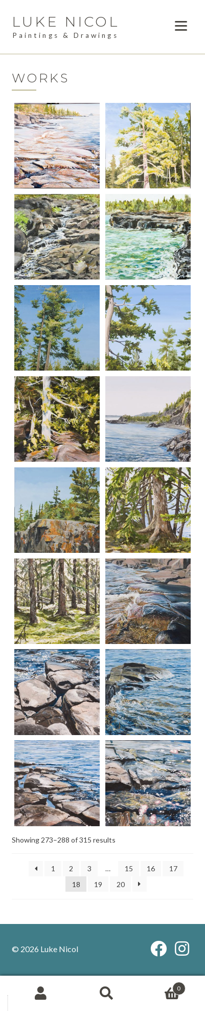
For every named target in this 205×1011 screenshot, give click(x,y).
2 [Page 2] (71, 868)
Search (106, 993)
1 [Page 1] (53, 868)
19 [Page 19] (98, 884)
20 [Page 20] (121, 884)
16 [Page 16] (151, 868)
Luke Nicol (66, 21)
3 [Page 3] (89, 868)
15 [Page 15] (129, 868)
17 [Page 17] (173, 868)
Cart (163, 986)
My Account (41, 993)
